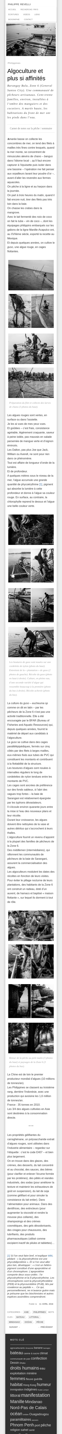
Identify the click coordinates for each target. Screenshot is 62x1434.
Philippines (39, 1312)
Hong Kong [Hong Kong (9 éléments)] (29, 1385)
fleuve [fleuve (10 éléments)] (29, 1378)
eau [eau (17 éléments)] (42, 1368)
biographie (14, 19)
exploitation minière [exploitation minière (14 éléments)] (23, 1373)
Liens (37, 14)
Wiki (50, 1255)
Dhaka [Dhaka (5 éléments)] (22, 1363)
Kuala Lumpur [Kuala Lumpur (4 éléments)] (43, 1390)
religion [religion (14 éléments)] (15, 1430)
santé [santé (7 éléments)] (32, 1430)
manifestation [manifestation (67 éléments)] (35, 1395)
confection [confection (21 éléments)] (39, 1358)
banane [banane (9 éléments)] (38, 1347)
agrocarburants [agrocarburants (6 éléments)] (17, 1348)
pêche (39, 1322)
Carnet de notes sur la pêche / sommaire (31, 128)
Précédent (45, 1327)
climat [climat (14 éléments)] (44, 1353)
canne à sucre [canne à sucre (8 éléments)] (31, 1353)
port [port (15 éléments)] (37, 1425)
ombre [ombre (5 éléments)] (26, 1414)
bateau (20, 1317)
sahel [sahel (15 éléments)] (24, 1430)
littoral (34, 1317)
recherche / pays (29, 9)
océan (28, 1322)
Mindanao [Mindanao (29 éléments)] (33, 1402)
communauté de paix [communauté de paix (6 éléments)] (20, 1359)
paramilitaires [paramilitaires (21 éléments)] (20, 1419)
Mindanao (14, 1322)
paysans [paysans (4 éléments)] (35, 1420)
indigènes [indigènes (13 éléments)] (30, 1389)
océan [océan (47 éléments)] (16, 1413)
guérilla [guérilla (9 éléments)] (38, 1379)
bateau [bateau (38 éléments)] (16, 1352)
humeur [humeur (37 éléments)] (44, 1384)
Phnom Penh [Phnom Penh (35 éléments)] (22, 1425)
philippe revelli (19, 4)
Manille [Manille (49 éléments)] (17, 1401)
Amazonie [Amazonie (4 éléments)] (29, 1348)
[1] (40, 484)
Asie (26, 1312)
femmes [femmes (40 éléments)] (17, 1378)
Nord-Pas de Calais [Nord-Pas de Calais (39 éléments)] (28, 1407)
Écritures (13, 14)
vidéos (26, 14)
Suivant (14, 1327)
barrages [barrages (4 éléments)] (46, 1348)
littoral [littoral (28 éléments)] (15, 1395)
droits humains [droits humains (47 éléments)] (24, 1368)
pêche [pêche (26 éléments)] (46, 1425)
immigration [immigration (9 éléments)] (17, 1389)
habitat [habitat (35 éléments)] (16, 1384)
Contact (28, 19)
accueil (12, 9)
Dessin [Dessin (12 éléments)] (14, 1362)
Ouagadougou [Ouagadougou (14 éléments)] (39, 1414)
